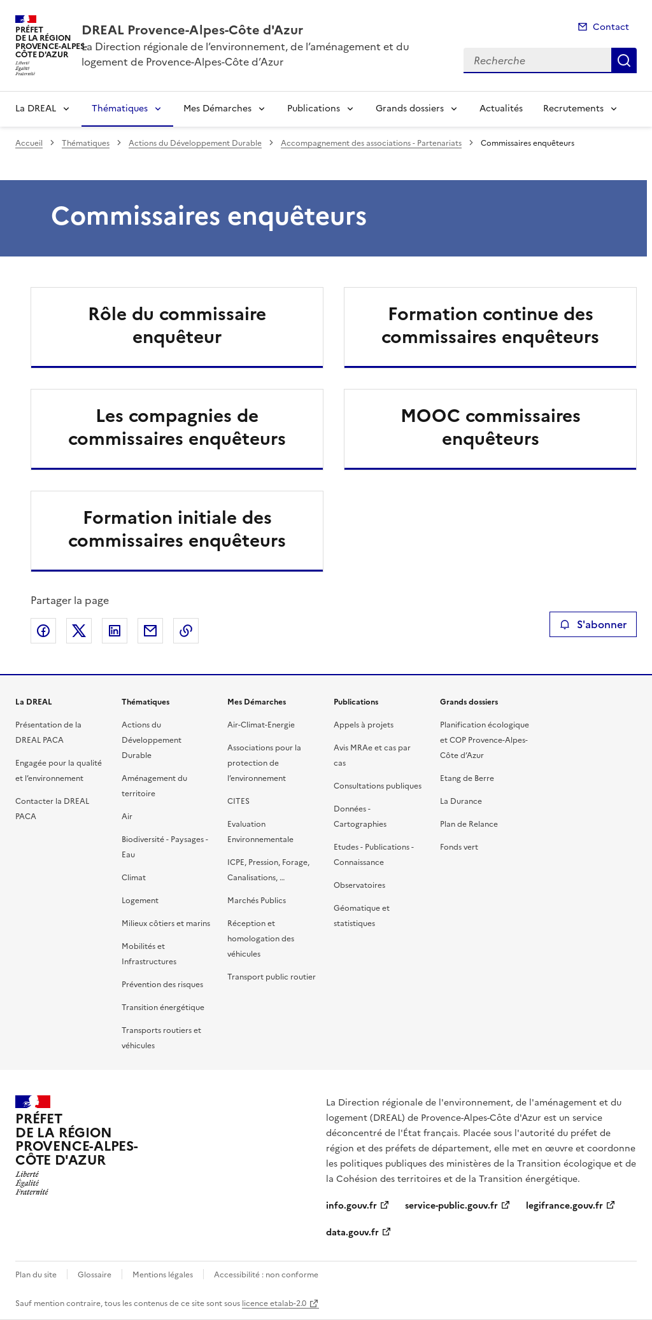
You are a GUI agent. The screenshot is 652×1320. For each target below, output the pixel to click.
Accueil (29, 143)
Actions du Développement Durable (195, 143)
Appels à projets (363, 725)
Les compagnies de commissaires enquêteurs (177, 427)
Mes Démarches (217, 108)
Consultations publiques (378, 786)
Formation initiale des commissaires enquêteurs (177, 529)
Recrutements (573, 108)
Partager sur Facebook (43, 630)
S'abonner (593, 624)
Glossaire (94, 1275)
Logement (140, 900)
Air (127, 816)
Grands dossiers (410, 108)
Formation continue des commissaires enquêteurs (490, 325)
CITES (238, 801)
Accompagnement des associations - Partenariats (371, 143)
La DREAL (35, 108)
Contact (611, 27)
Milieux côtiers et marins (166, 923)
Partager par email (150, 630)
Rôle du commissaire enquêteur (177, 325)
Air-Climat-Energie (261, 725)
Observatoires (359, 885)
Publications (313, 108)
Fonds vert (459, 847)
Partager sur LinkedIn (114, 630)
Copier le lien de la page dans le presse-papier (186, 630)
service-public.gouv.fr (451, 1205)
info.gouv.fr (351, 1205)
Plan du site (36, 1275)
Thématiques (120, 108)
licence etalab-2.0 (274, 1303)
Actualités (501, 108)
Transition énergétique (163, 1007)
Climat (134, 877)
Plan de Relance (469, 824)
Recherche (624, 60)
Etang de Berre (467, 778)
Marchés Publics (256, 900)
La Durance (461, 801)
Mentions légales (162, 1275)
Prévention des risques (162, 984)
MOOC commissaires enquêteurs (490, 427)
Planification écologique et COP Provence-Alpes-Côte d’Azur (484, 740)
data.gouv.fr (352, 1232)
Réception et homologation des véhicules (260, 939)
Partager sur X (79, 630)
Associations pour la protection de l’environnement (264, 763)
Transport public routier (271, 977)
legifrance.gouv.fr (564, 1205)
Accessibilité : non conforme (266, 1275)
